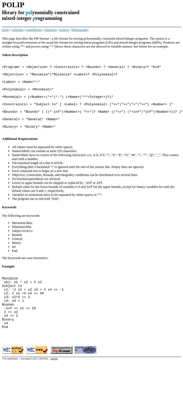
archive (64, 30)
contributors (34, 30)
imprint (54, 386)
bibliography (80, 30)
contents (17, 30)
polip (5, 30)
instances (51, 30)
